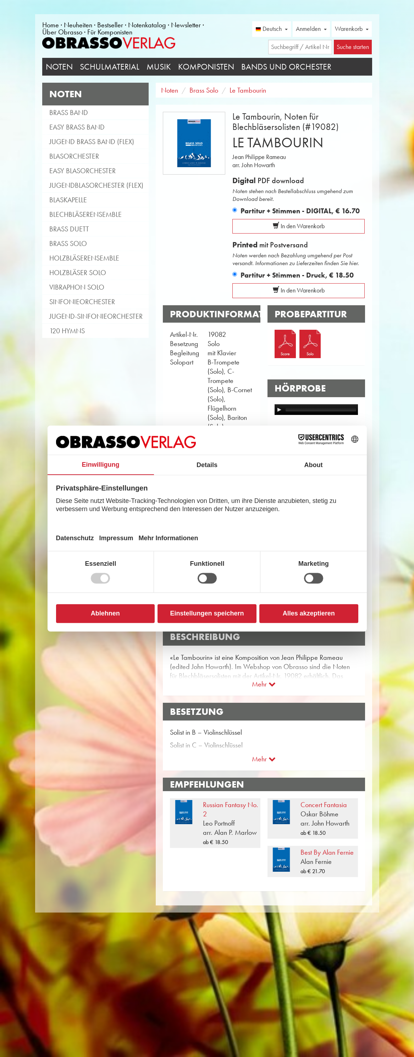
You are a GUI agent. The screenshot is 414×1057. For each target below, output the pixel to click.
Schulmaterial (109, 67)
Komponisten (206, 67)
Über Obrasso (62, 31)
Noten (59, 67)
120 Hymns (67, 331)
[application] (316, 409)
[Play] (279, 409)
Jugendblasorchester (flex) (96, 185)
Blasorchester (74, 156)
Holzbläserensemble (84, 258)
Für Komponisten (109, 31)
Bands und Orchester (286, 67)
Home (50, 24)
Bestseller (110, 24)
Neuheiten (78, 24)
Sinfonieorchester (82, 301)
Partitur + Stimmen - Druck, (297, 275)
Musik (159, 67)
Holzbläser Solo (77, 272)
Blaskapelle (68, 200)
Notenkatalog (147, 24)
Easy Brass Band (77, 127)
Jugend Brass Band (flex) (91, 141)
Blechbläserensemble (85, 214)
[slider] (321, 409)
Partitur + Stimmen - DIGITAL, (300, 211)
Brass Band (68, 112)
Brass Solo (68, 243)
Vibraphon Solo (76, 287)
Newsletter (186, 24)
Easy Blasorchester (82, 170)
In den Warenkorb (299, 226)
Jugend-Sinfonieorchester (96, 316)
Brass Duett (69, 229)
